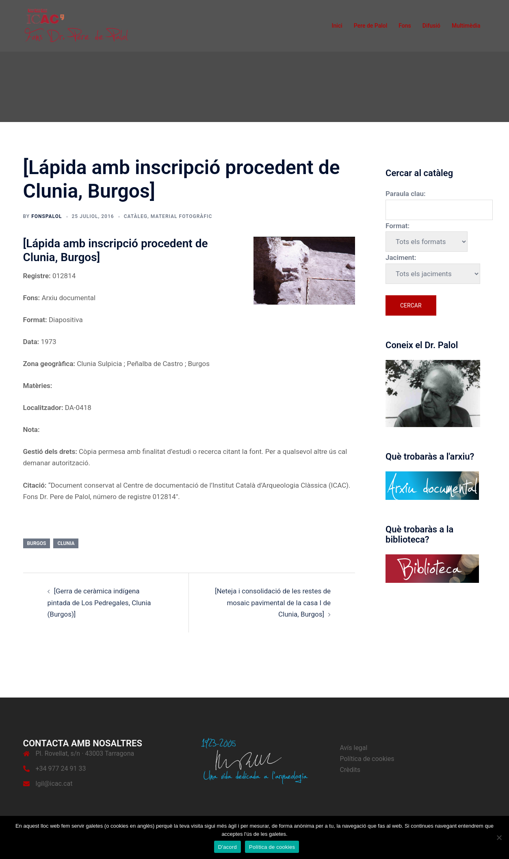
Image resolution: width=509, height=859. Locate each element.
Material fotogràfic (181, 216)
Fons (405, 25)
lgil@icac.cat (54, 783)
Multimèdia (466, 25)
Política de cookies (367, 759)
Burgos (36, 543)
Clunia (65, 543)
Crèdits (350, 770)
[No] (499, 837)
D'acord (227, 847)
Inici (337, 25)
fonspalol (46, 216)
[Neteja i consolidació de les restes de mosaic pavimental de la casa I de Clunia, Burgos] (273, 602)
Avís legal (354, 748)
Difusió (431, 25)
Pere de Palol (371, 25)
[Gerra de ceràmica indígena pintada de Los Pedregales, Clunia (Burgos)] (99, 602)
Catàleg (135, 216)
